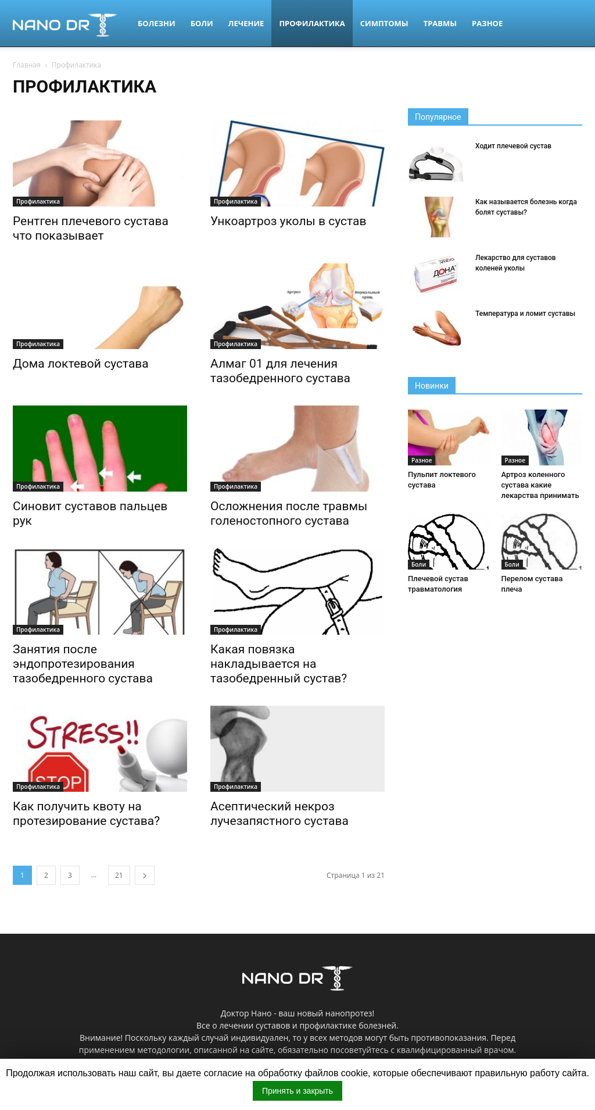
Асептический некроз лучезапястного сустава (279, 813)
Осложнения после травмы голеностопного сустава (288, 513)
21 (119, 875)
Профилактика (312, 23)
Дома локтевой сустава (81, 364)
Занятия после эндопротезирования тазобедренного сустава (83, 663)
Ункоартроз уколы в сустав (288, 221)
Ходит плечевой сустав (513, 146)
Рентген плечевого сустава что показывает (91, 228)
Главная (27, 65)
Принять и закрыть (297, 1090)
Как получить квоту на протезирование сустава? (86, 813)
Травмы (440, 23)
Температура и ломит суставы (525, 313)
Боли (202, 23)
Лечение (246, 23)
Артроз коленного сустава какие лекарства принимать (540, 485)
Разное (487, 23)
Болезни (156, 23)
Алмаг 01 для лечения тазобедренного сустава (280, 371)
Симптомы (384, 23)
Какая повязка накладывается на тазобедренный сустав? (278, 663)
